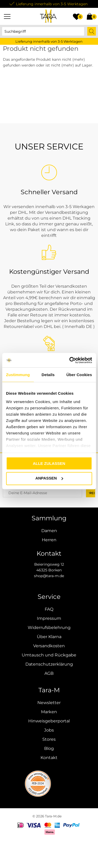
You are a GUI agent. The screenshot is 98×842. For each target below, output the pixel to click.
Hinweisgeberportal (49, 720)
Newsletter (49, 702)
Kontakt (49, 757)
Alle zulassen (49, 463)
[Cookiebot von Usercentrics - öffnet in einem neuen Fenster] (70, 360)
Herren (49, 539)
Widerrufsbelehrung (49, 627)
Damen (49, 530)
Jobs (49, 730)
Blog (49, 748)
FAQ (49, 609)
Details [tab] (48, 374)
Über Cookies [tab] (79, 374)
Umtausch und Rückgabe (49, 655)
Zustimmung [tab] (18, 374)
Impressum (49, 618)
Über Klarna (49, 636)
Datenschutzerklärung (49, 664)
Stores (49, 739)
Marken (49, 711)
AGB (49, 673)
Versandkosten (49, 645)
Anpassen (49, 478)
